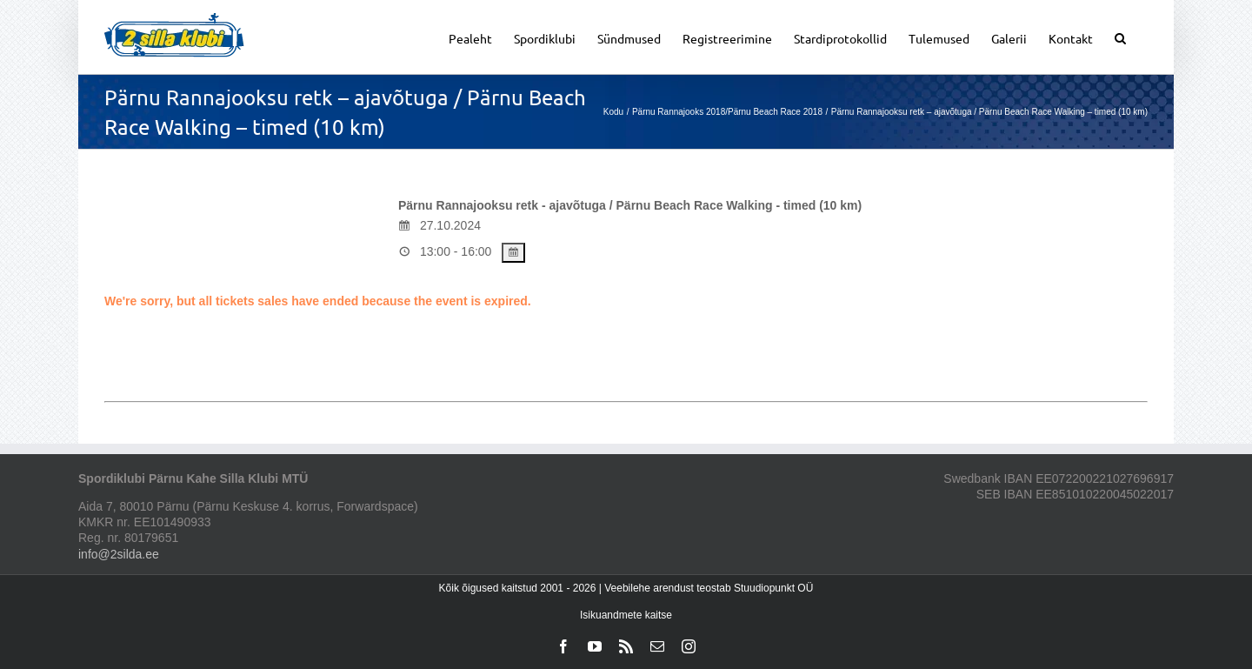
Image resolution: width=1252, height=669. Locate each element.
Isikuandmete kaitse (626, 615)
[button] (1120, 37)
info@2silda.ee (118, 554)
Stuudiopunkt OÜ (773, 588)
